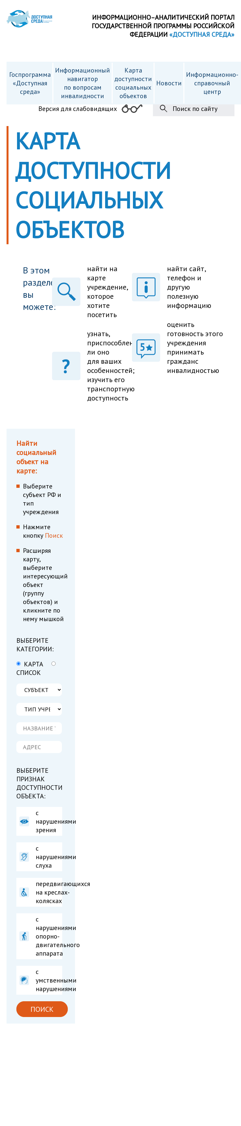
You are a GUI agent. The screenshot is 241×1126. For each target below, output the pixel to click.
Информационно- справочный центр (212, 83)
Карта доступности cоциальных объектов (133, 83)
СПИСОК (36, 669)
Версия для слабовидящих (77, 108)
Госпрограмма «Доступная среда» (30, 83)
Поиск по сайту (195, 108)
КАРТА (29, 664)
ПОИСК (42, 1009)
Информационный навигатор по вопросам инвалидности (82, 83)
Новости (169, 83)
